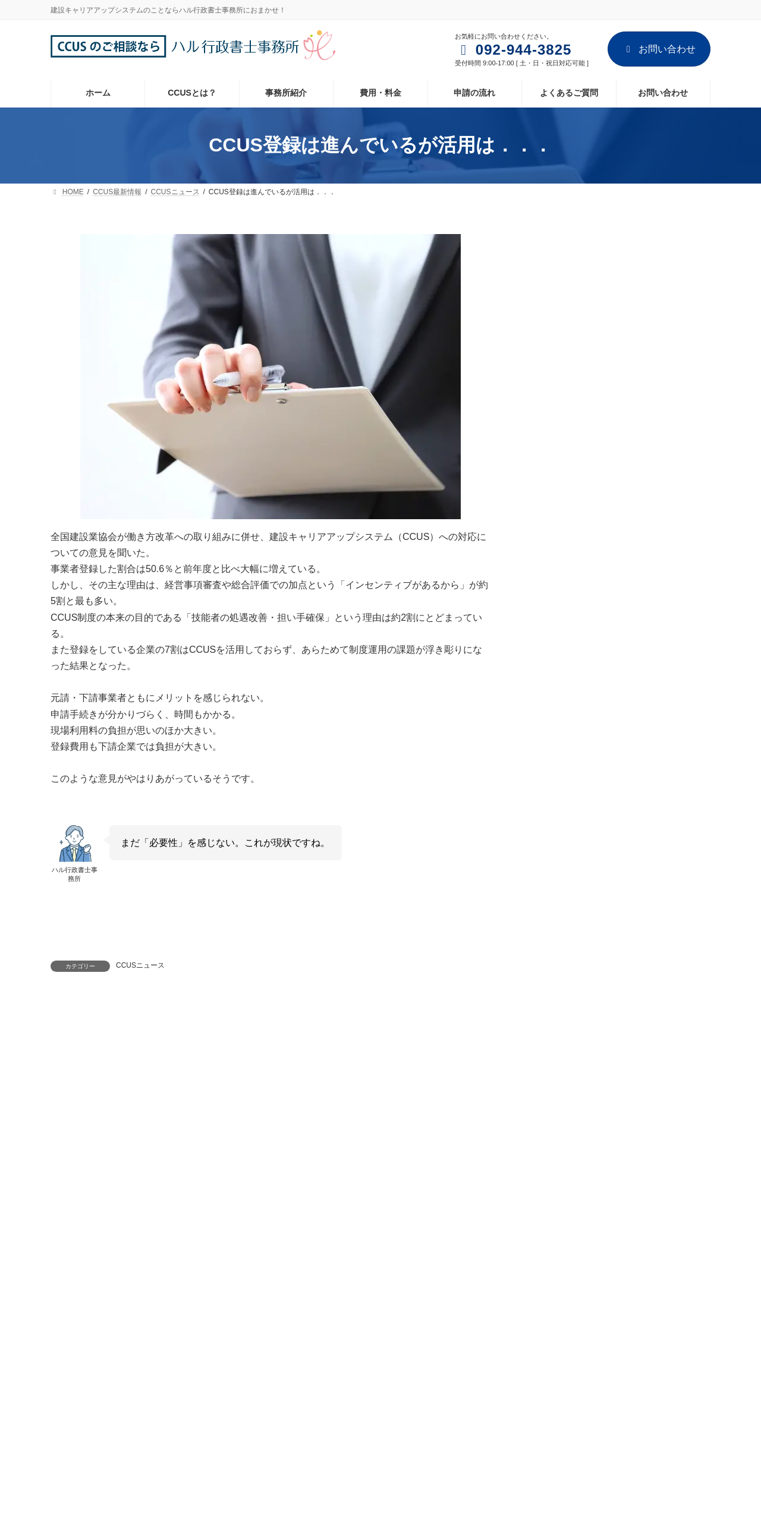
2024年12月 (558, 1044)
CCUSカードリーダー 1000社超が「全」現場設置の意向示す (655, 775)
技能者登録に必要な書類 (647, 343)
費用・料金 (301, 1405)
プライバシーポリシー (308, 1268)
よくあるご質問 (309, 1446)
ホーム (76, 1268)
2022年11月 (558, 1113)
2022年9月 (556, 1159)
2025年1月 (556, 1022)
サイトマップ (403, 1268)
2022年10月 (558, 1136)
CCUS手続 (556, 954)
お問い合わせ (659, 49)
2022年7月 (556, 1205)
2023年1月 (556, 1067)
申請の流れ (301, 1426)
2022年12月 (558, 1090)
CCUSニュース (140, 965)
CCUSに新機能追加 (638, 583)
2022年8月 (556, 1182)
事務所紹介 (138, 1268)
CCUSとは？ (304, 1364)
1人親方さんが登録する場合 (653, 282)
